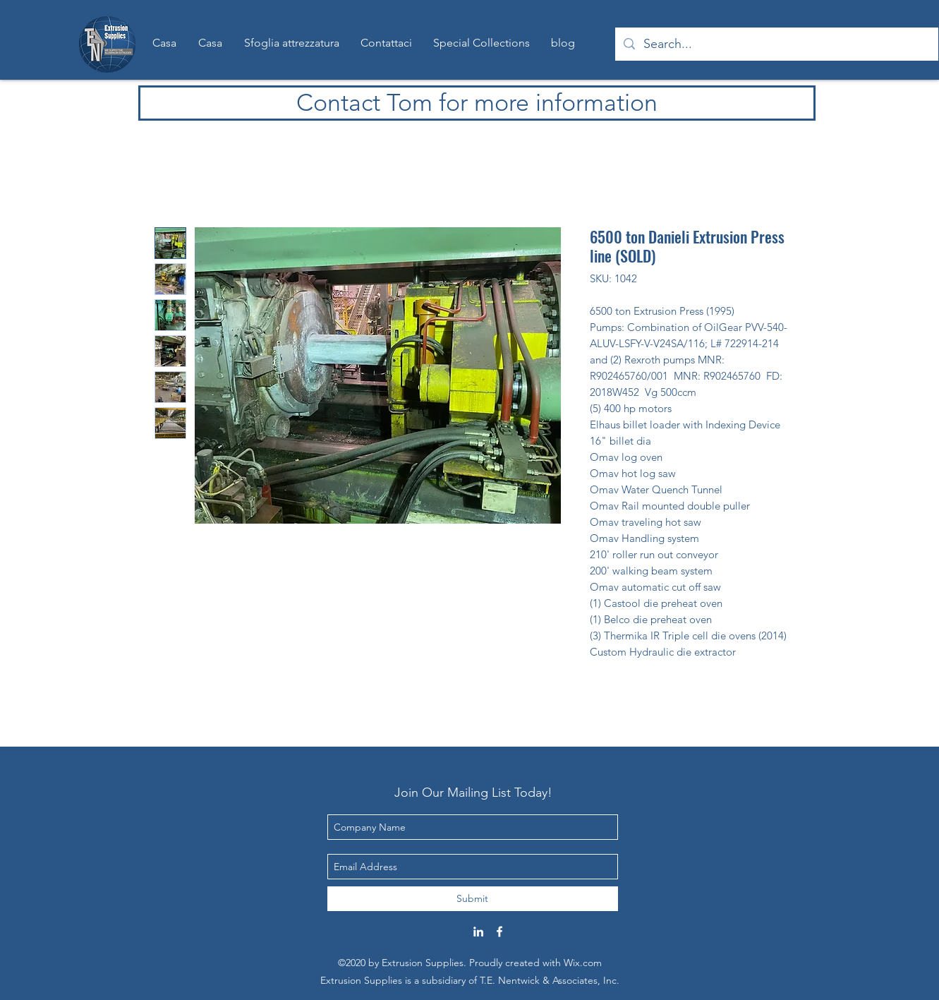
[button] (481, 43)
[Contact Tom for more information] (477, 103)
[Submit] (472, 898)
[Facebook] (499, 931)
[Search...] (776, 44)
